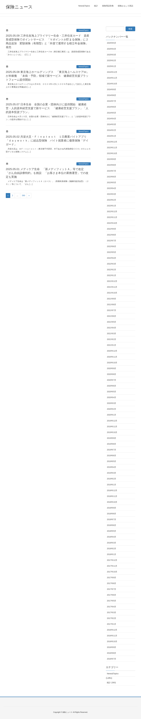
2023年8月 (111, 165)
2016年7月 (111, 659)
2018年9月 (111, 508)
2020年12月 (112, 351)
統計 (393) (111, 682)
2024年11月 (112, 78)
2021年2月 (111, 339)
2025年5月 (111, 43)
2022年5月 (111, 252)
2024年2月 (111, 130)
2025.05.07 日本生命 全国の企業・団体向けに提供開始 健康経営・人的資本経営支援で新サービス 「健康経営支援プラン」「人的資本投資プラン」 (47, 108)
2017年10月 (112, 572)
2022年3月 (111, 264)
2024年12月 (112, 72)
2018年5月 (111, 531)
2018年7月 (111, 519)
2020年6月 (111, 386)
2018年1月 (111, 554)
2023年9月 (111, 159)
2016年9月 (111, 647)
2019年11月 (112, 426)
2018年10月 (112, 502)
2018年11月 (112, 496)
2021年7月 (111, 310)
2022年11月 (112, 217)
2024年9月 (111, 89)
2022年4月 (111, 258)
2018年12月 (112, 490)
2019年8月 (111, 444)
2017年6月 (111, 595)
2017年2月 (111, 618)
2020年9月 (111, 368)
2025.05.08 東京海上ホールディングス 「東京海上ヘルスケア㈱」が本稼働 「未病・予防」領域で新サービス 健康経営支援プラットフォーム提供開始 (47, 75)
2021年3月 (111, 333)
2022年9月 (111, 229)
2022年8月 (111, 235)
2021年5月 (111, 322)
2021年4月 (111, 328)
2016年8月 (111, 653)
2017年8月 (111, 583)
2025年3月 (111, 55)
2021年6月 (111, 316)
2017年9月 (111, 577)
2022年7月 (111, 240)
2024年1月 (111, 136)
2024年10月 (112, 84)
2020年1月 (111, 415)
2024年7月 (111, 101)
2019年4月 (111, 467)
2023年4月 (111, 188)
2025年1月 (111, 66)
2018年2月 (111, 548)
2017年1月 (111, 624)
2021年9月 (111, 299)
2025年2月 (111, 60)
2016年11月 (112, 636)
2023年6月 (111, 177)
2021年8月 (111, 304)
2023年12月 (112, 142)
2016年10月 (112, 641)
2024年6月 (111, 107)
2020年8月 (111, 374)
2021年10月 (112, 293)
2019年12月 (112, 421)
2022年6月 (111, 246)
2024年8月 (111, 95)
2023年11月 (112, 147)
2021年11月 (112, 287)
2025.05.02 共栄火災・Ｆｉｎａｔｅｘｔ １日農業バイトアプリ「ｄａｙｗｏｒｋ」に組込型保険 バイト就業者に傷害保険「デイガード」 (47, 140)
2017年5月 (111, 601)
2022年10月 (112, 223)
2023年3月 (111, 194)
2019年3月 (111, 473)
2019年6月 (111, 455)
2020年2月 (111, 409)
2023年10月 (112, 153)
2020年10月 (112, 363)
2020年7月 (111, 380)
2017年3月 (111, 612)
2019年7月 (111, 450)
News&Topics (84, 30)
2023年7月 (111, 171)
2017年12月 (112, 560)
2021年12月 (112, 281)
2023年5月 (111, 182)
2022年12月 (112, 211)
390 (23, 195)
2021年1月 (111, 345)
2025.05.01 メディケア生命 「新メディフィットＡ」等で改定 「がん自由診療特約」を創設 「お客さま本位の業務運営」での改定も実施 (47, 173)
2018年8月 (111, 514)
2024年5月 (111, 113)
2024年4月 (111, 118)
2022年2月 (111, 269)
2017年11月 (112, 566)
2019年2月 (111, 479)
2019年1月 (111, 485)
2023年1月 (111, 206)
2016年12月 (112, 630)
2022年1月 (111, 275)
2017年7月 (111, 589)
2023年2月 (111, 200)
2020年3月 (111, 403)
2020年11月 (112, 357)
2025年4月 (111, 49)
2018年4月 (111, 537)
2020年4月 (111, 397)
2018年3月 (111, 543)
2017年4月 (111, 607)
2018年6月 (111, 525)
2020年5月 (111, 391)
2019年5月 (111, 461)
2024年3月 (111, 124)
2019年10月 (112, 432)
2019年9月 (111, 438)
